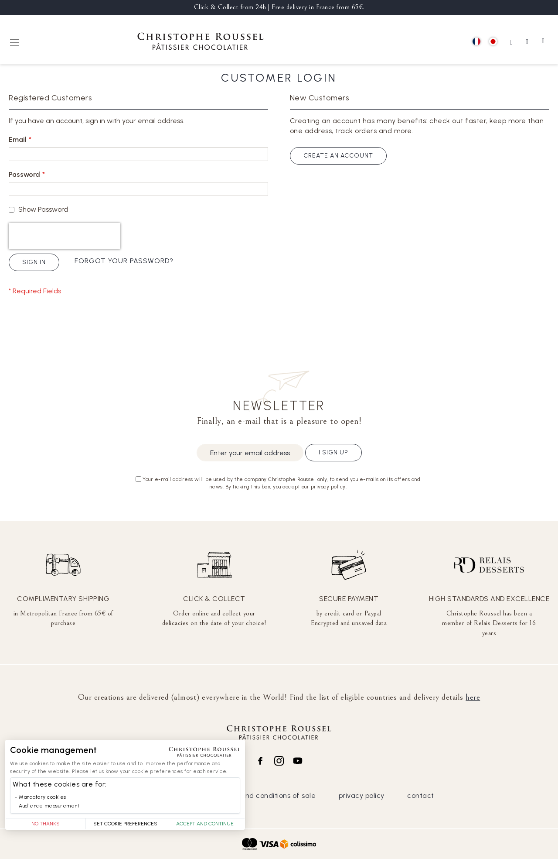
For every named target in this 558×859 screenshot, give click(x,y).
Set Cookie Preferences (125, 824)
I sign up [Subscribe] (333, 452)
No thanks (45, 824)
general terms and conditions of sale (253, 795)
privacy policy (361, 795)
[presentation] (64, 236)
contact (420, 795)
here (473, 697)
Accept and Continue (205, 824)
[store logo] (200, 42)
